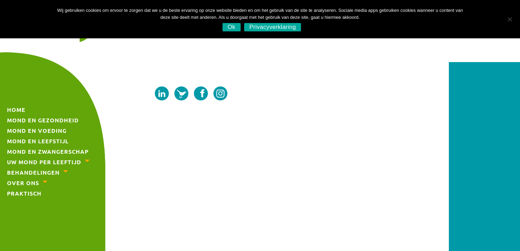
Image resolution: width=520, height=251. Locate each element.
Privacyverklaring (272, 27)
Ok (231, 27)
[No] (509, 18)
